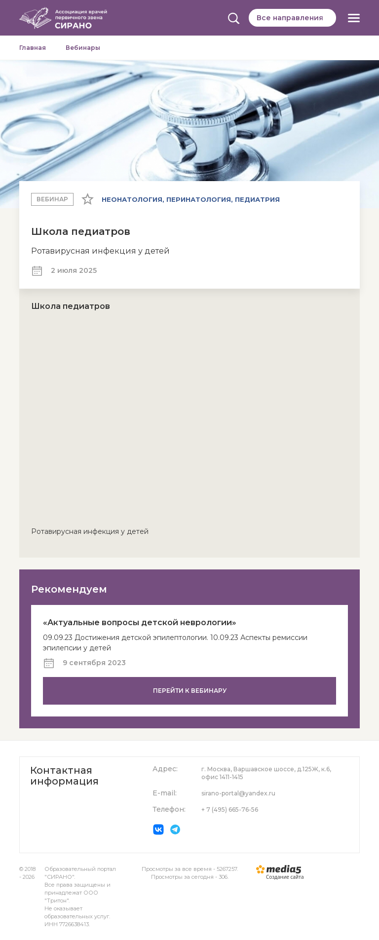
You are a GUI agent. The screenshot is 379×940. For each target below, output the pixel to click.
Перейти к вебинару (190, 690)
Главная (32, 47)
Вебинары (83, 47)
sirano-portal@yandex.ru (238, 793)
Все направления (290, 17)
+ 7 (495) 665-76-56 (229, 809)
